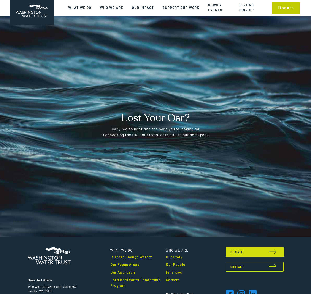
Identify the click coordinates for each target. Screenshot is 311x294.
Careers (173, 280)
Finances (174, 272)
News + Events (215, 7)
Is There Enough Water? (131, 257)
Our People (175, 264)
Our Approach (122, 272)
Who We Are (111, 8)
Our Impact (143, 8)
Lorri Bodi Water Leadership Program (135, 283)
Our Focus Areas (124, 264)
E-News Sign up (246, 7)
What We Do (79, 8)
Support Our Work (181, 8)
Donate (286, 7)
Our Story (174, 257)
